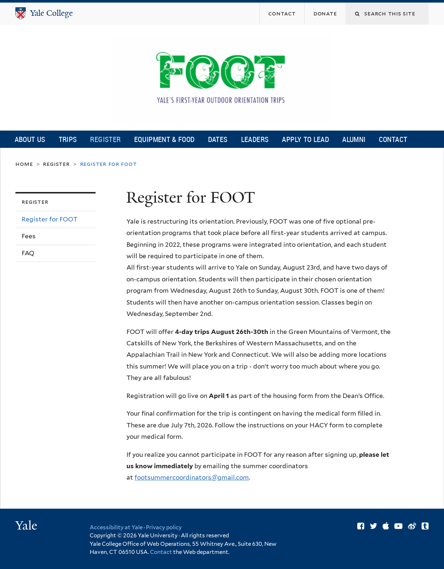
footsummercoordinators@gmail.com (192, 477)
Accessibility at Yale (116, 527)
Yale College (51, 13)
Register (105, 139)
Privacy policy (164, 527)
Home (24, 163)
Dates (218, 139)
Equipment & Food (164, 139)
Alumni (353, 139)
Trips (68, 139)
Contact (393, 139)
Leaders (255, 139)
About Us (30, 139)
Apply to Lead (305, 139)
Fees (29, 236)
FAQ (28, 253)
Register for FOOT (50, 219)
